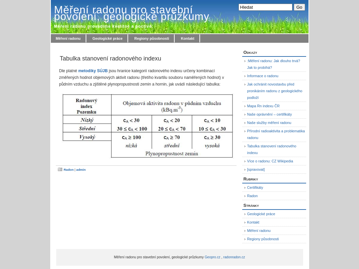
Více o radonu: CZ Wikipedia (270, 161)
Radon (69, 169)
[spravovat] (256, 169)
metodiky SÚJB (93, 71)
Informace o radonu (263, 76)
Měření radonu (68, 38)
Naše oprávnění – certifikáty (269, 114)
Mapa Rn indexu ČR (263, 106)
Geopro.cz (212, 257)
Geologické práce (107, 38)
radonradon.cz (234, 257)
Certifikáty (255, 187)
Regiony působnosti (151, 38)
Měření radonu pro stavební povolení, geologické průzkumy (131, 13)
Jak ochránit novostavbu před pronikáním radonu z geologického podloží (274, 91)
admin (81, 169)
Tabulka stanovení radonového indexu (110, 58)
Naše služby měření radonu (269, 123)
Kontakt (187, 38)
